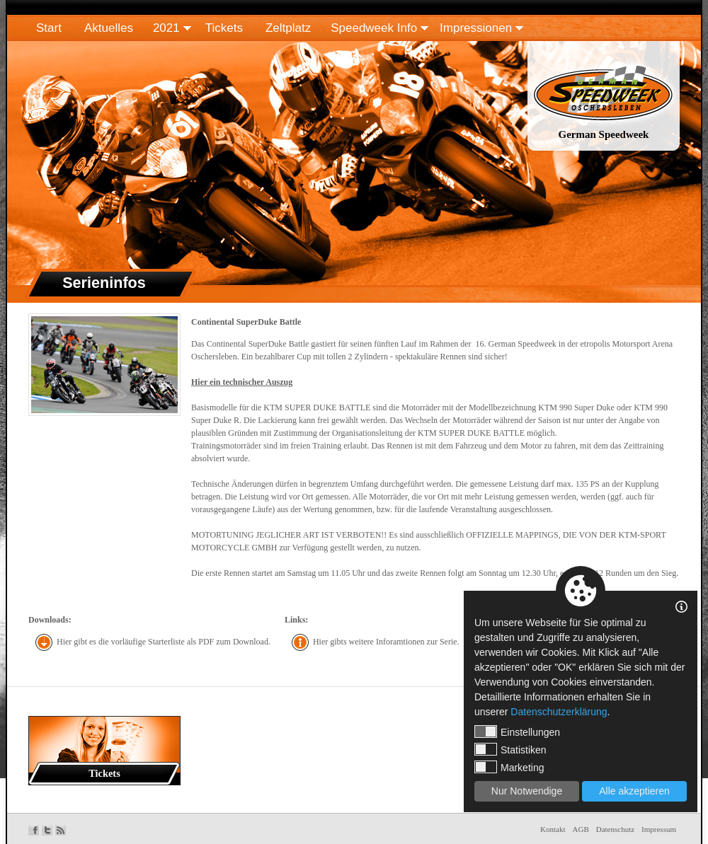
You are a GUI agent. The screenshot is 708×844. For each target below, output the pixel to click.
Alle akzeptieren (634, 791)
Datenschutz (615, 829)
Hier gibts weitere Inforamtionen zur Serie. (386, 642)
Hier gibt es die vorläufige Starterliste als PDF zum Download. (163, 642)
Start (49, 28)
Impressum (658, 829)
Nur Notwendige (526, 791)
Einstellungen (517, 731)
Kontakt (552, 829)
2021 (166, 28)
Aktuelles (108, 28)
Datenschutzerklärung (558, 711)
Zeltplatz (288, 28)
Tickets (224, 28)
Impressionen (476, 28)
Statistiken (510, 749)
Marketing (509, 767)
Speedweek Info (374, 28)
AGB (581, 829)
